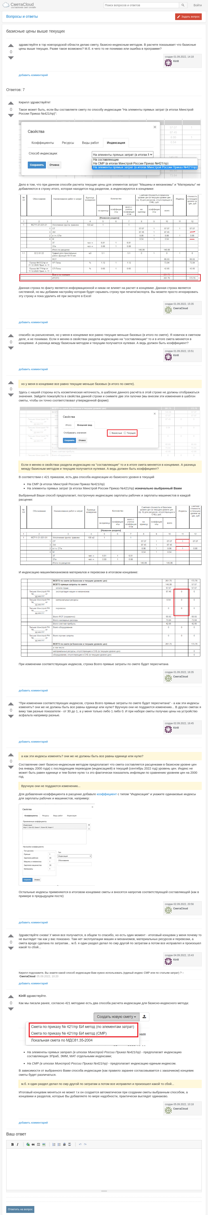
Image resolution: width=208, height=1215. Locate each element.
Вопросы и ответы (22, 16)
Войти (198, 5)
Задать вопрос (190, 16)
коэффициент (107, 794)
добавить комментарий (33, 75)
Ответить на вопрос (20, 1209)
